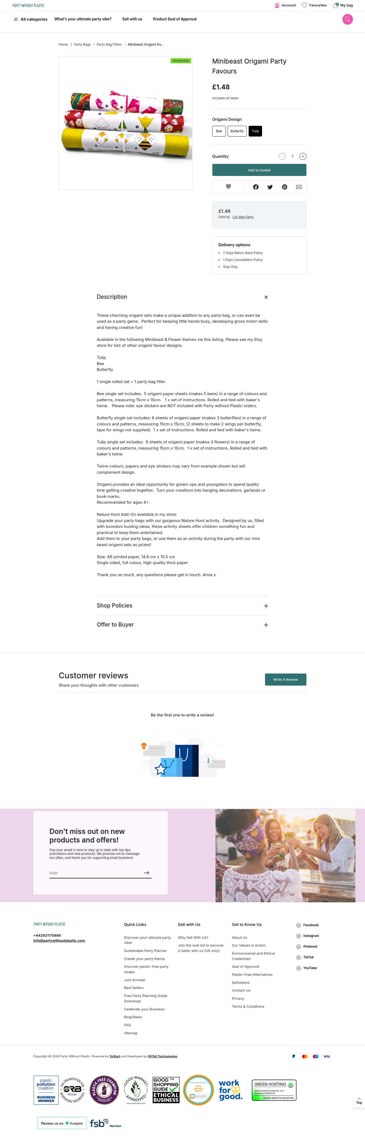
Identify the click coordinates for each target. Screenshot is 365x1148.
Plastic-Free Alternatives (252, 974)
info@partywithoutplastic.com (59, 940)
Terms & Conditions (248, 1006)
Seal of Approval (245, 966)
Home (63, 44)
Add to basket (259, 170)
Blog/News (133, 1017)
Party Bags (82, 44)
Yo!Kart (114, 1056)
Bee (219, 131)
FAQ (127, 1025)
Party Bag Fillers (109, 44)
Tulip (255, 131)
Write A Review (285, 680)
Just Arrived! (134, 980)
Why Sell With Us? (193, 937)
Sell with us (132, 19)
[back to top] (359, 1101)
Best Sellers (134, 987)
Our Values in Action (249, 945)
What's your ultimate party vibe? (83, 19)
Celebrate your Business (144, 1009)
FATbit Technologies (162, 1056)
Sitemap (131, 1033)
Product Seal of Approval (174, 19)
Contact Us (241, 990)
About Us (239, 937)
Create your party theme (144, 958)
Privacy (238, 998)
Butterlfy (237, 131)
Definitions (241, 982)
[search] (347, 19)
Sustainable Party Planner (145, 950)
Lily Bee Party (243, 217)
